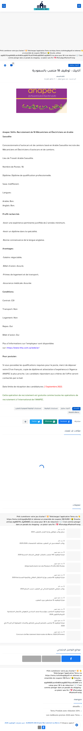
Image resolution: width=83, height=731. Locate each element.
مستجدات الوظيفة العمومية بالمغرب (28, 408)
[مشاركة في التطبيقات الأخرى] (25, 421)
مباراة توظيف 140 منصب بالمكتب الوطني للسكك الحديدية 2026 (41, 555)
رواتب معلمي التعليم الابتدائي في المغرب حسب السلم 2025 (42, 589)
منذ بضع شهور (58, 552)
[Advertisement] (41, 32)
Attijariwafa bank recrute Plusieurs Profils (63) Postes (45, 566)
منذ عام (60, 529)
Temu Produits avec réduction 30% (65, 711)
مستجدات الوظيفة (51, 408)
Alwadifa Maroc (74, 412)
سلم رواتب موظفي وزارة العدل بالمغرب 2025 (48, 532)
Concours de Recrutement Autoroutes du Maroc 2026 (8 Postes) (40, 634)
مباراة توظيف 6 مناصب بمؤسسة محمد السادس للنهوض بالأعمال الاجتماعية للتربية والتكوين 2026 (36, 613)
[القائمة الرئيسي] (79, 6)
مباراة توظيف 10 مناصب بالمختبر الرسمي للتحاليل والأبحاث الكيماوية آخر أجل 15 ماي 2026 (34, 624)
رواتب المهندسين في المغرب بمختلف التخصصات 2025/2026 (42, 543)
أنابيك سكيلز (74, 65)
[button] (65, 421)
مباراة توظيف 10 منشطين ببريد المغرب (50, 600)
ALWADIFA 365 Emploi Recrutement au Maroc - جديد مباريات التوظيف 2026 (32, 723)
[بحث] (4, 6)
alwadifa (76, 706)
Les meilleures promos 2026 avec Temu (63, 715)
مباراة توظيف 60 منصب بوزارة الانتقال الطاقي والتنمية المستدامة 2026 (38, 578)
